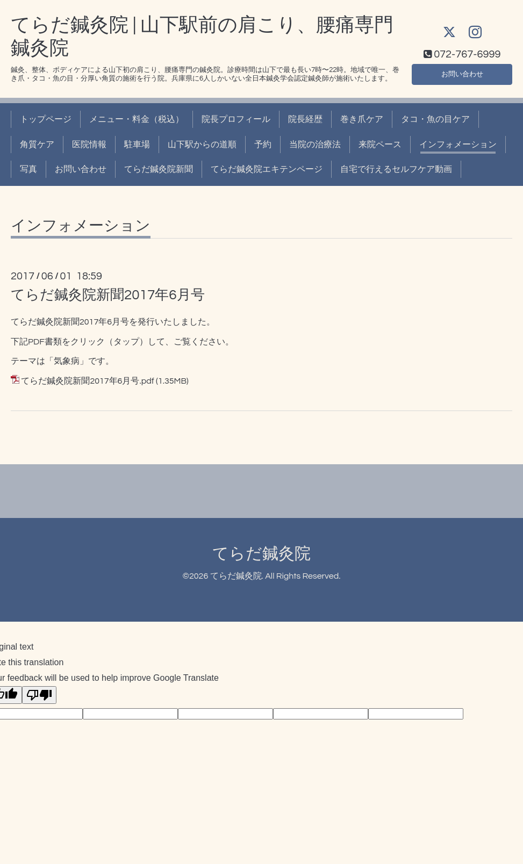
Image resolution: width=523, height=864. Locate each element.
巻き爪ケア (361, 119)
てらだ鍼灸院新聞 (158, 169)
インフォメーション (458, 144)
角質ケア (37, 144)
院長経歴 (305, 119)
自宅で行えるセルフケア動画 (396, 169)
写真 (28, 169)
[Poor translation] (39, 695)
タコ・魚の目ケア (435, 119)
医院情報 (89, 144)
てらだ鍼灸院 (261, 553)
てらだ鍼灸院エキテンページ (267, 169)
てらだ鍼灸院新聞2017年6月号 (108, 295)
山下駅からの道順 (202, 144)
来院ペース (380, 144)
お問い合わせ (462, 72)
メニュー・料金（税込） (136, 119)
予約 (262, 144)
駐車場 (137, 144)
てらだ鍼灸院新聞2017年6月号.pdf (87, 381)
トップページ (45, 119)
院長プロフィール (236, 119)
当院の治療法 (315, 144)
